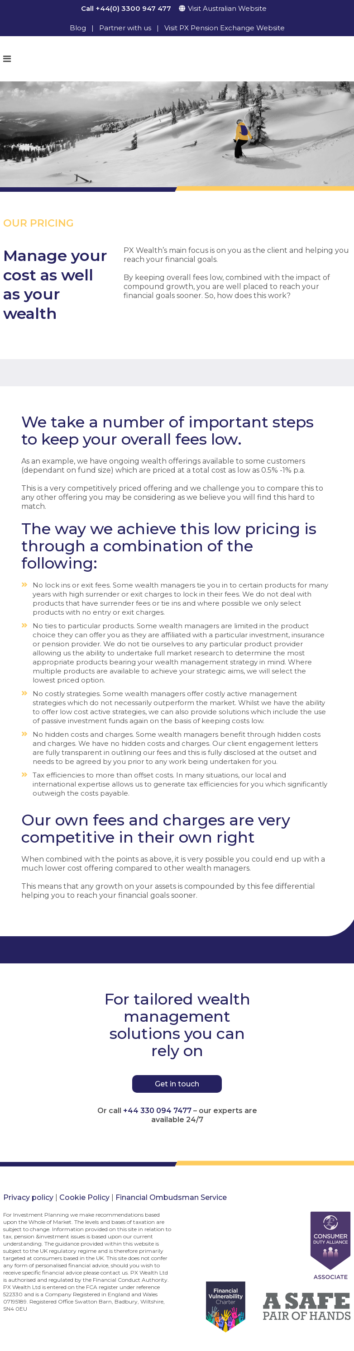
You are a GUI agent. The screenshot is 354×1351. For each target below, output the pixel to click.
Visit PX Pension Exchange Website (224, 28)
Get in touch (177, 1084)
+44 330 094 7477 (157, 1110)
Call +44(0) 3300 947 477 (126, 8)
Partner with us (125, 28)
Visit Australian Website (227, 8)
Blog (78, 28)
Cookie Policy (84, 1197)
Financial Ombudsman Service (171, 1197)
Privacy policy (28, 1197)
